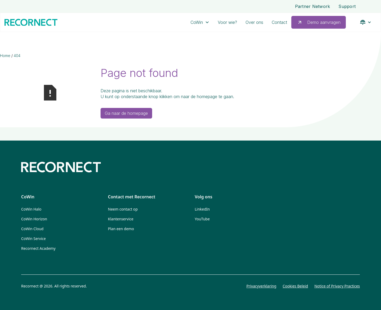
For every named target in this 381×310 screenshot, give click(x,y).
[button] (200, 22)
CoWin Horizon (34, 218)
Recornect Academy (38, 248)
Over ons (254, 22)
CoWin (196, 22)
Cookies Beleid (295, 286)
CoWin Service (33, 238)
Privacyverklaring (261, 286)
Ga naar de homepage (126, 113)
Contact (279, 22)
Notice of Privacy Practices (337, 286)
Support (347, 6)
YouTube (202, 218)
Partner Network (312, 6)
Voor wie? (227, 22)
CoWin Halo (31, 209)
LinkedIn (202, 209)
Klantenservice (120, 218)
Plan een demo (121, 228)
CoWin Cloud (32, 228)
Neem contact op (123, 209)
